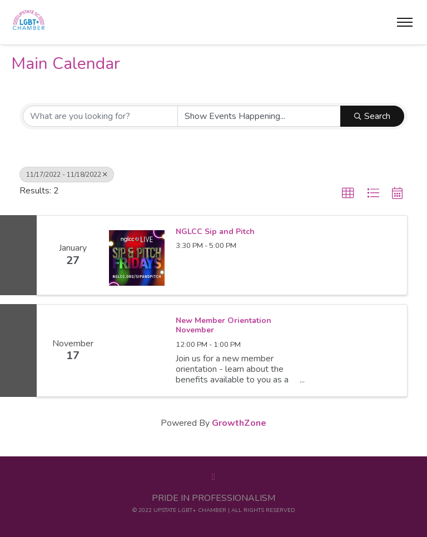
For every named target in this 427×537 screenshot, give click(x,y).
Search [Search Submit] (372, 116)
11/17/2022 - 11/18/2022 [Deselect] (66, 174)
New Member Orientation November (223, 325)
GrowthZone (239, 423)
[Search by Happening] (259, 116)
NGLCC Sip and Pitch (215, 232)
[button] (348, 193)
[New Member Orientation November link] (137, 350)
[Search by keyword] (100, 116)
